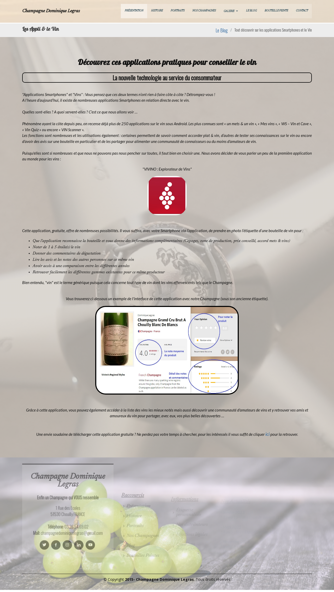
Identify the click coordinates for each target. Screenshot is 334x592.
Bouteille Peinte (276, 11)
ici (267, 434)
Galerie (229, 11)
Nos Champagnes (204, 11)
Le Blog (251, 11)
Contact (302, 11)
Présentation (134, 11)
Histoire (157, 11)
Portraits (177, 11)
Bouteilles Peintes (143, 561)
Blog (131, 551)
